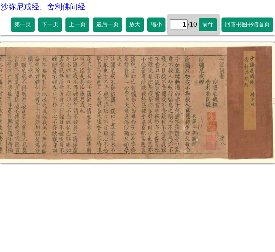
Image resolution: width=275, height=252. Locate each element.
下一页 (50, 24)
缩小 (156, 24)
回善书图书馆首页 (247, 24)
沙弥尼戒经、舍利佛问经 (43, 6)
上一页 (77, 24)
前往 (207, 25)
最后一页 (107, 24)
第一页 (22, 24)
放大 (134, 24)
